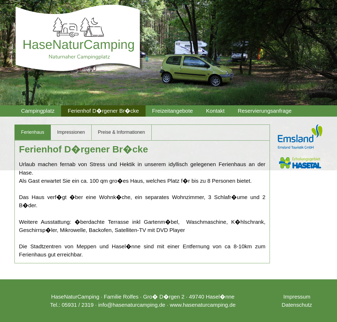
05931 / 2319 (77, 305)
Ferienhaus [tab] (32, 132)
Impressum (296, 297)
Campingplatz (37, 111)
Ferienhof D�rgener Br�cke (103, 111)
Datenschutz (297, 305)
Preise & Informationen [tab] (121, 132)
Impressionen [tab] (71, 132)
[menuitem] (37, 111)
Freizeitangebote (172, 111)
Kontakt (215, 111)
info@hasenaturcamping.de (131, 305)
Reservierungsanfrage (265, 111)
